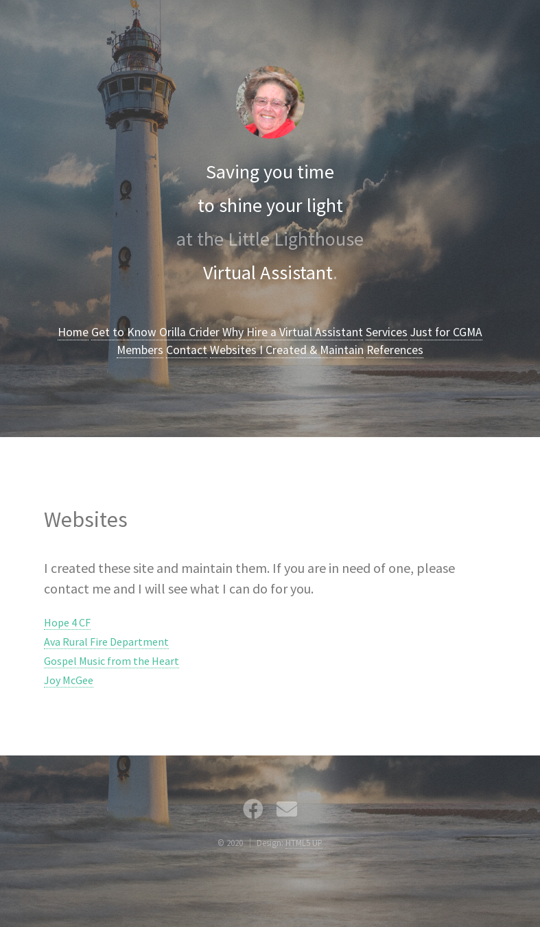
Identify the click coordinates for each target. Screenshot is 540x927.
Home (73, 332)
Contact (186, 349)
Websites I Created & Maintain (287, 349)
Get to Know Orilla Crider (155, 332)
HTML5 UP (303, 842)
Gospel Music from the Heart (111, 661)
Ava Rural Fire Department (106, 641)
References (394, 349)
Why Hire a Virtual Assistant (292, 332)
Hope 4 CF (67, 622)
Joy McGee (68, 680)
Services (387, 332)
